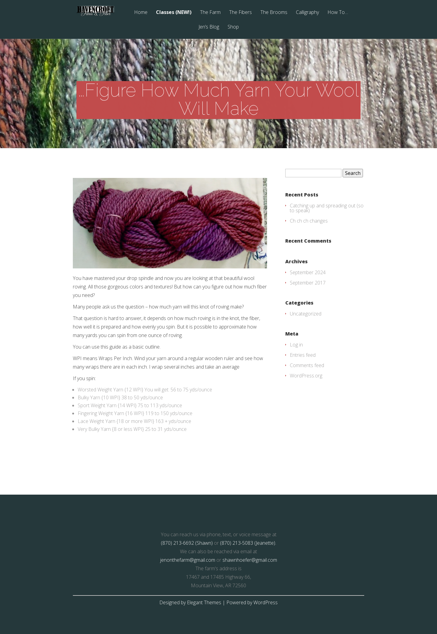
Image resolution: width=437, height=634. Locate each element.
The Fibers (240, 12)
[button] (170, 223)
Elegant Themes (204, 602)
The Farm (210, 12)
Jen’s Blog (208, 27)
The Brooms (273, 12)
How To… (337, 12)
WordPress (265, 602)
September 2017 (308, 282)
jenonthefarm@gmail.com (187, 560)
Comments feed (307, 365)
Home (140, 12)
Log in (296, 344)
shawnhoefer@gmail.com (249, 560)
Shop (233, 27)
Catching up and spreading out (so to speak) (327, 208)
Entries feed (303, 355)
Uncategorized (305, 313)
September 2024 (308, 272)
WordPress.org (306, 375)
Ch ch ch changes (309, 220)
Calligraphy (307, 12)
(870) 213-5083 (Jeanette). (248, 543)
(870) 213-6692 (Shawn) (187, 543)
